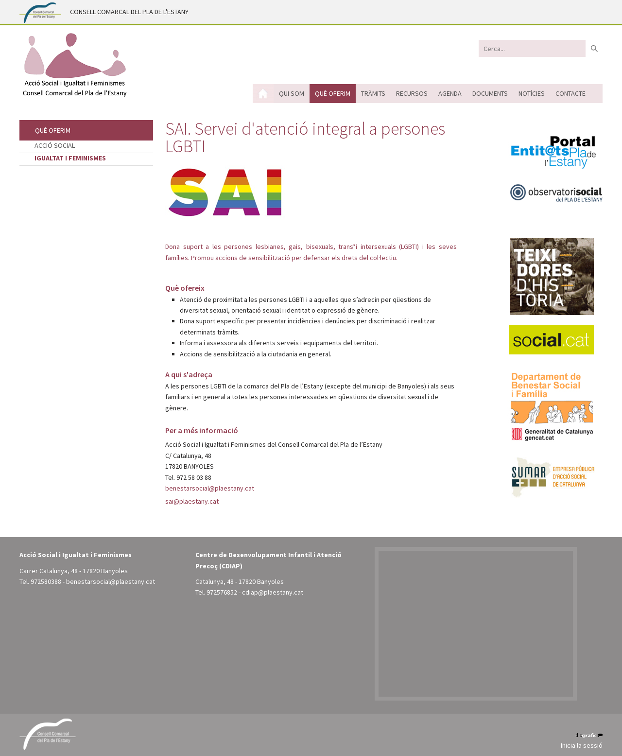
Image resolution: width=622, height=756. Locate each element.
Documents (490, 93)
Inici (263, 93)
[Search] (532, 48)
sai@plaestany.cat (192, 501)
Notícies (531, 93)
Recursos (412, 93)
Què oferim (332, 93)
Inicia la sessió (582, 745)
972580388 (46, 581)
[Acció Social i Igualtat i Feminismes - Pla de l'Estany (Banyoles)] (74, 64)
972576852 (222, 592)
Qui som (291, 93)
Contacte (570, 93)
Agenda (450, 93)
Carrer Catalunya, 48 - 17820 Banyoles (73, 570)
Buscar (594, 48)
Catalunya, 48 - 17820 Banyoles (239, 581)
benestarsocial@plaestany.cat (209, 488)
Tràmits (373, 93)
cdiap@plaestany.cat (272, 592)
